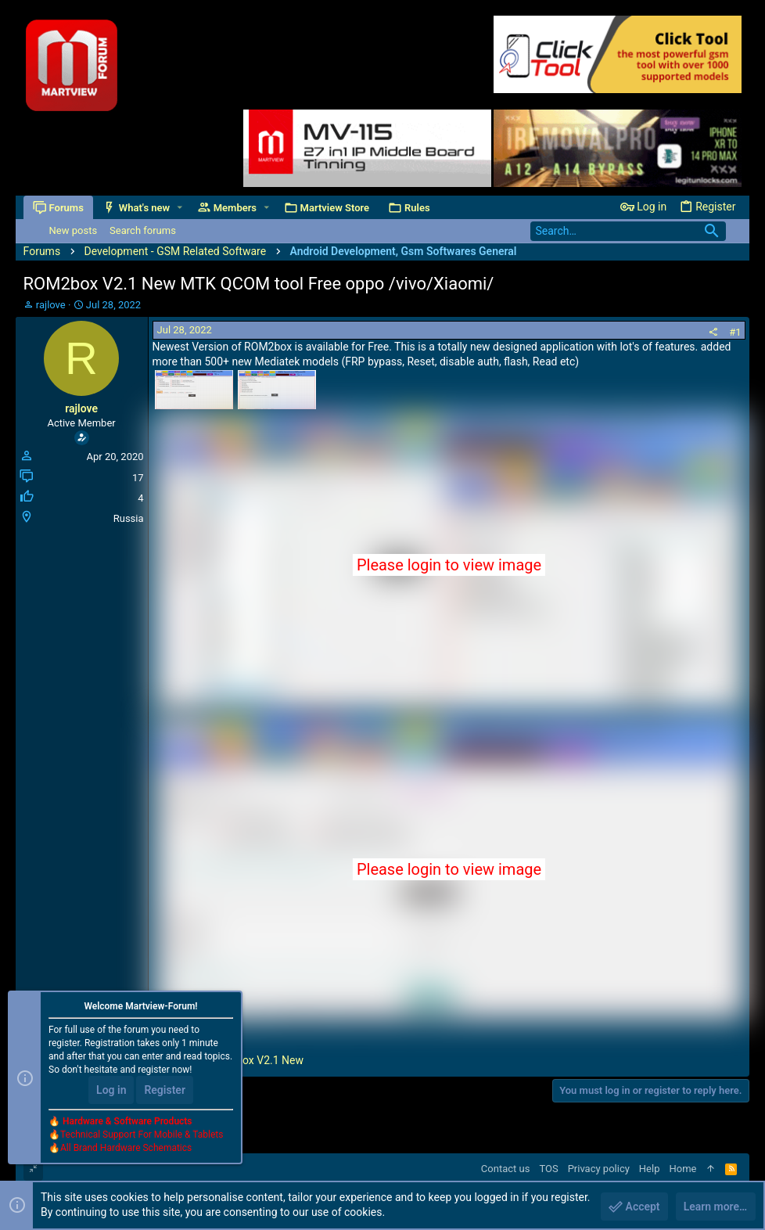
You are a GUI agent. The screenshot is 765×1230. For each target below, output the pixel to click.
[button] (179, 207)
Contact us (505, 1168)
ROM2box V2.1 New (255, 1060)
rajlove (51, 305)
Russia (128, 518)
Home (682, 1168)
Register (164, 1090)
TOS (548, 1168)
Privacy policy (599, 1168)
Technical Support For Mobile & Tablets (141, 1135)
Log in (111, 1090)
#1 (735, 332)
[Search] (628, 231)
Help (649, 1168)
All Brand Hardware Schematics (126, 1148)
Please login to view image (449, 565)
